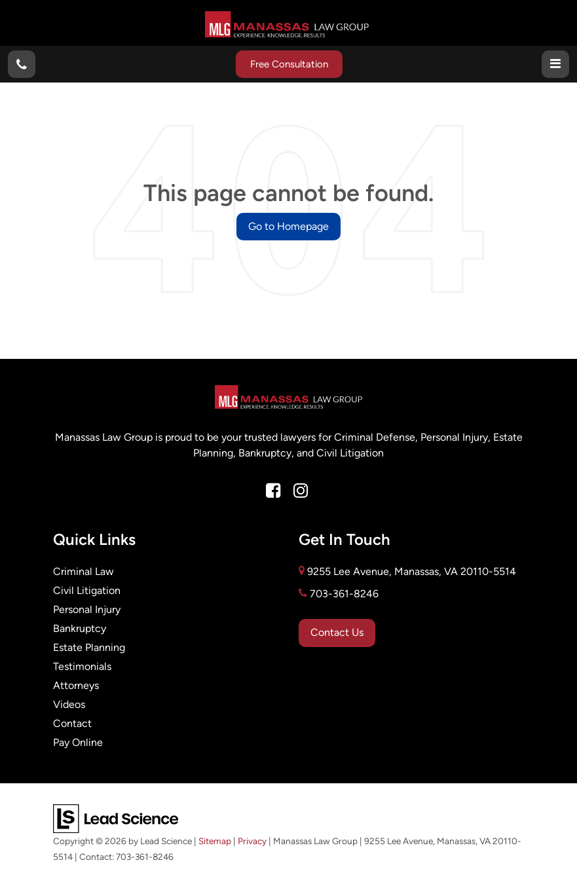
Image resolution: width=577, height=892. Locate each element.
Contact (72, 723)
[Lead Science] (115, 817)
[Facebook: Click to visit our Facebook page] (273, 491)
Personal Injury (87, 609)
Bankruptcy (79, 628)
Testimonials (82, 666)
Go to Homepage (288, 226)
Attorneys (76, 685)
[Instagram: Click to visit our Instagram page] (300, 491)
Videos (69, 704)
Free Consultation (289, 63)
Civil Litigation (87, 590)
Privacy (252, 841)
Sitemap (214, 841)
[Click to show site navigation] (555, 64)
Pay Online (78, 742)
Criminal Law (83, 571)
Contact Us (336, 632)
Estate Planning (89, 647)
